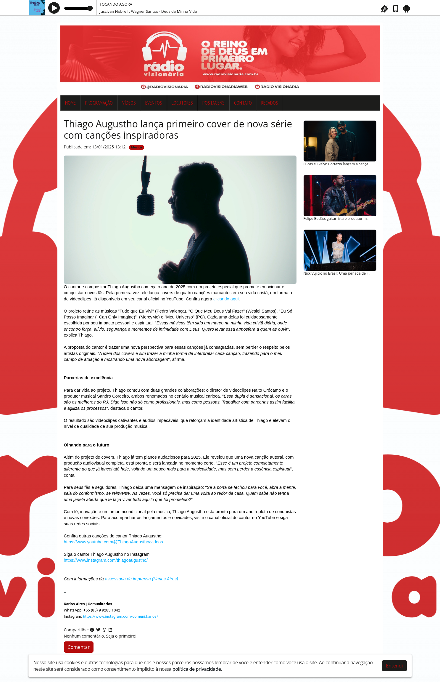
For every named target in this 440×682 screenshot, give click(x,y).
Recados (269, 103)
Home (70, 103)
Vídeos (129, 103)
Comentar (79, 647)
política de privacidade (197, 669)
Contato (243, 103)
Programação (99, 103)
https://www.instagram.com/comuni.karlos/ (120, 616)
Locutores (182, 103)
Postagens (213, 103)
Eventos (153, 103)
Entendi (394, 665)
